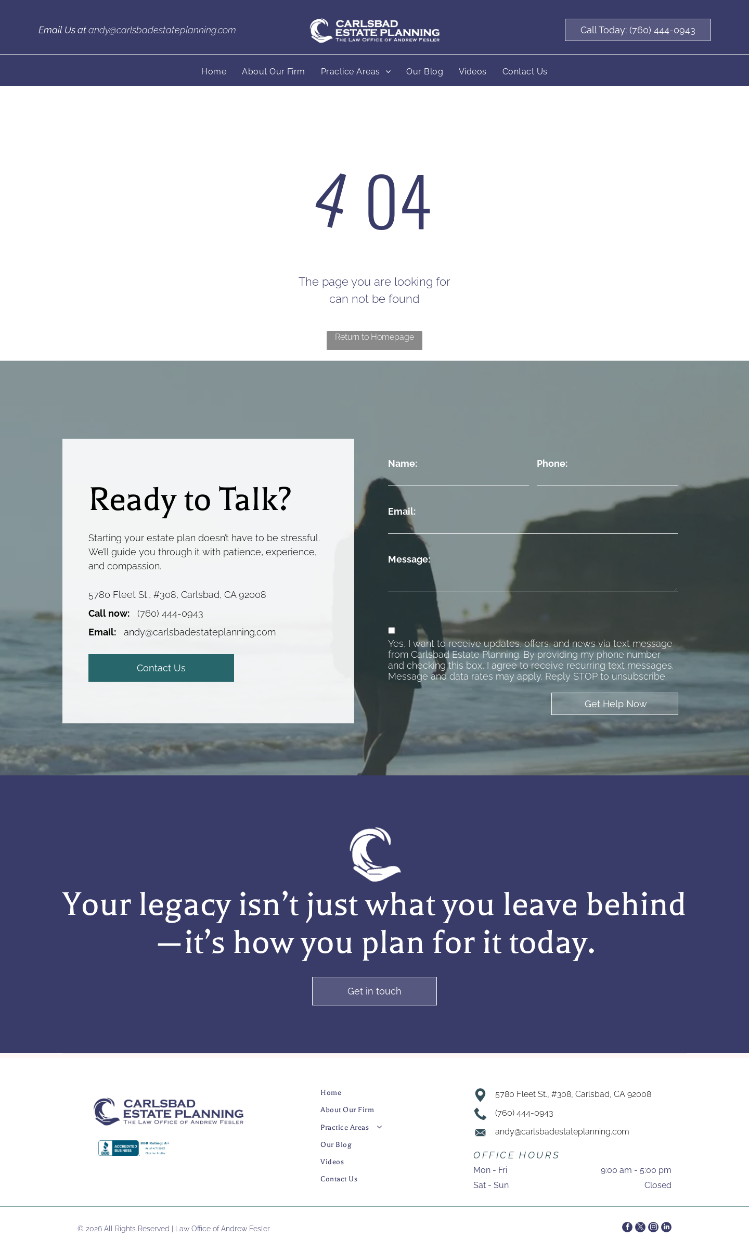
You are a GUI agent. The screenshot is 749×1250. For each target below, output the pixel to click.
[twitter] (640, 1228)
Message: (409, 559)
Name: (402, 463)
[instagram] (653, 1228)
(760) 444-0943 (170, 613)
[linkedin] (666, 1228)
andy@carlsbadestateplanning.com (162, 29)
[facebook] (627, 1228)
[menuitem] (213, 71)
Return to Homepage (374, 337)
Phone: (552, 463)
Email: (402, 511)
